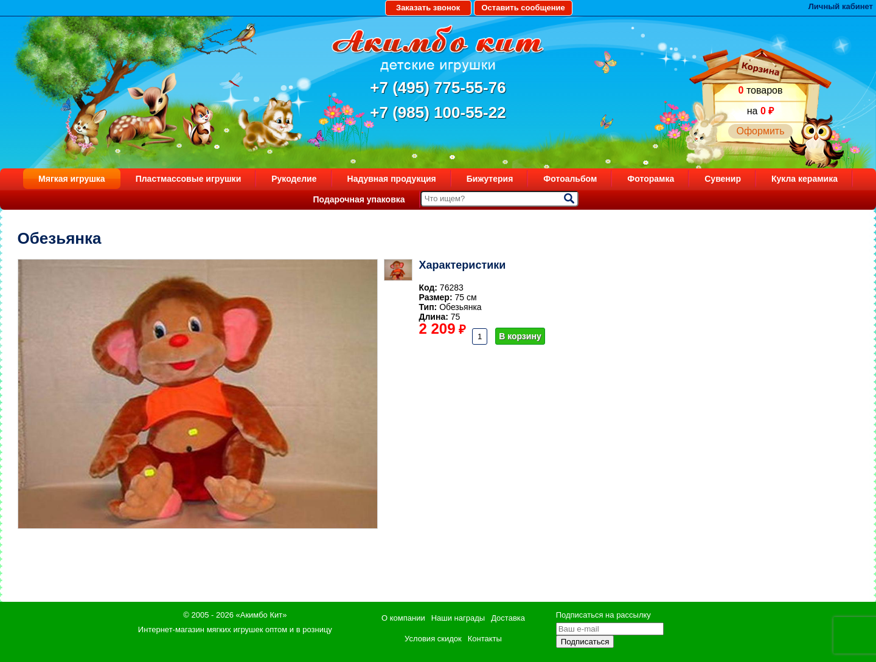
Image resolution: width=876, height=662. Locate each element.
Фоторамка (650, 179)
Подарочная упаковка (359, 199)
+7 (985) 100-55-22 (438, 112)
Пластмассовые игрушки (189, 179)
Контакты (485, 638)
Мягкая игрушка (71, 179)
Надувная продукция (391, 179)
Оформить (760, 131)
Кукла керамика (804, 179)
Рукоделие (293, 179)
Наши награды (458, 617)
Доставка (508, 617)
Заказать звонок (428, 7)
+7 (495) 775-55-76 (438, 87)
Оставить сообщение (523, 7)
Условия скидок (433, 638)
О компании (403, 617)
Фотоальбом (570, 179)
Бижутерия (490, 179)
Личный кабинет (840, 6)
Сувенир (722, 179)
